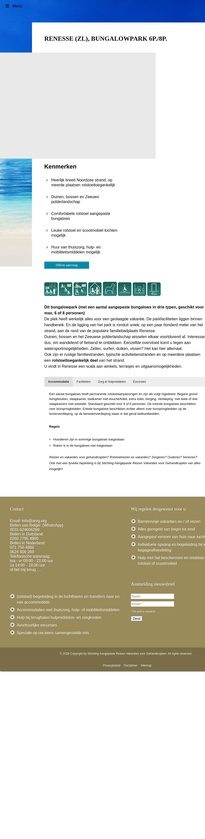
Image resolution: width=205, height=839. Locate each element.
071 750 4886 (22, 547)
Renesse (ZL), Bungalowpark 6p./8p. (105, 38)
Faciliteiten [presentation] (84, 381)
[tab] (58, 382)
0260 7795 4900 (24, 538)
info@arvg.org (34, 521)
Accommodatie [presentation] (58, 381)
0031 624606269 (24, 530)
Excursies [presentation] (139, 381)
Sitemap (146, 665)
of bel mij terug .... (25, 570)
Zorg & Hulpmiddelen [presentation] (112, 381)
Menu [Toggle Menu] (13, 6)
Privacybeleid (111, 665)
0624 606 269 (22, 552)
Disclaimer (131, 665)
